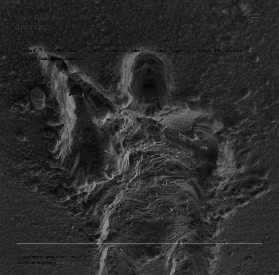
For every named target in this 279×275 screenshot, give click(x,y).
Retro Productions (70, 263)
